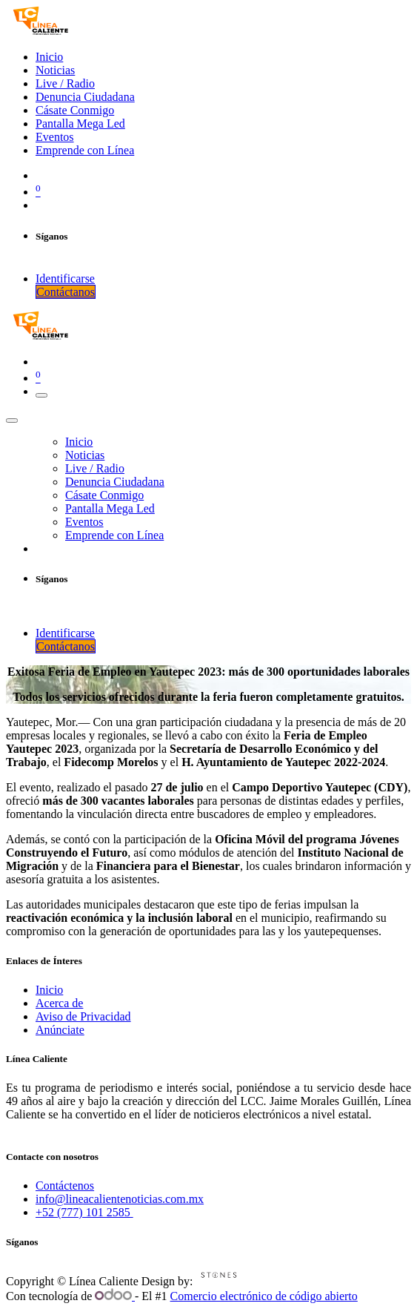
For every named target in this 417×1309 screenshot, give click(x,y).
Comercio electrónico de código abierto (264, 1296)
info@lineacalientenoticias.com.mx (120, 1199)
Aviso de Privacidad (83, 1016)
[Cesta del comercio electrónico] (223, 190)
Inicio (49, 989)
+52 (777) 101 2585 (84, 1212)
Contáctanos (65, 292)
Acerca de (59, 1003)
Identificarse (65, 278)
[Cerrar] (12, 420)
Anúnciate (60, 1029)
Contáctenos (65, 1185)
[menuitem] (49, 56)
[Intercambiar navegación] (41, 395)
